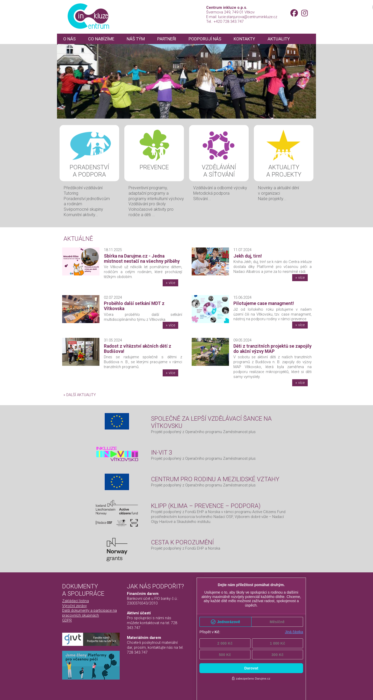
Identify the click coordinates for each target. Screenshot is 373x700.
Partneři (170, 38)
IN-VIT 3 (161, 452)
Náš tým (137, 38)
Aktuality (283, 38)
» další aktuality (79, 394)
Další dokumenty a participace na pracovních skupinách (89, 613)
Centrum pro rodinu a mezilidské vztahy (215, 479)
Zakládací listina (75, 601)
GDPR (67, 620)
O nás (69, 38)
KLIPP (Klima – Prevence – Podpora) (206, 505)
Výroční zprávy (74, 605)
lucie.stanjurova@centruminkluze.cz (247, 16)
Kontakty (249, 38)
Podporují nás (209, 38)
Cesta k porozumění (182, 542)
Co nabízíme (102, 38)
